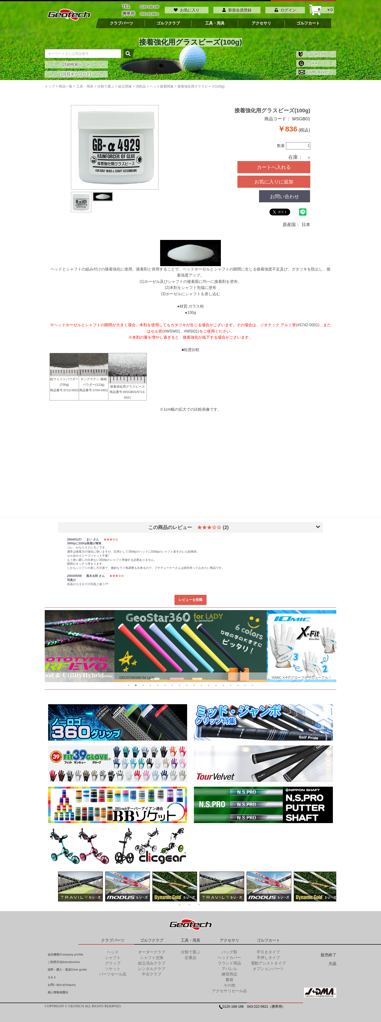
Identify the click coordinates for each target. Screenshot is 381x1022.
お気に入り (186, 9)
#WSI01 (191, 329)
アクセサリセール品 (229, 989)
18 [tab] (252, 683)
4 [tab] (150, 683)
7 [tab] (172, 683)
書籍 (229, 977)
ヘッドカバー (229, 955)
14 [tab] (223, 683)
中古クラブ (151, 972)
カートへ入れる (274, 165)
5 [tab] (157, 683)
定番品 (190, 955)
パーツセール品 (112, 972)
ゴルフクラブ (168, 21)
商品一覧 (65, 84)
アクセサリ (261, 21)
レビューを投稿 (190, 597)
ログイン (285, 9)
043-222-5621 (149, 12)
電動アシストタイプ (268, 961)
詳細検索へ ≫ (76, 62)
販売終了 (328, 953)
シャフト (113, 955)
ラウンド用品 (229, 961)
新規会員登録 (236, 9)
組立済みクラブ (151, 961)
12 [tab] (208, 683)
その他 (229, 983)
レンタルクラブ (151, 967)
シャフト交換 (151, 955)
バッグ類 (229, 950)
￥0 (322, 9)
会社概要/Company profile (65, 952)
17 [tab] (245, 683)
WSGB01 (129, 390)
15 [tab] (230, 683)
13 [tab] (216, 683)
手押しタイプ (268, 955)
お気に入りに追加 (273, 179)
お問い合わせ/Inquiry (62, 982)
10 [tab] (194, 683)
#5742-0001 (307, 323)
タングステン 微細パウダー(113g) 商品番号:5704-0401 (93, 375)
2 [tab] (135, 683)
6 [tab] (165, 683)
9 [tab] (186, 683)
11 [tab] (201, 683)
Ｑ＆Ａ (308, 61)
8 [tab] (179, 683)
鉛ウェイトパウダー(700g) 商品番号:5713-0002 (64, 375)
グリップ (113, 961)
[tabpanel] (190, 644)
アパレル (229, 967)
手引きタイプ (268, 950)
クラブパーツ (121, 21)
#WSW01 (172, 329)
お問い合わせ (313, 70)
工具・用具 (215, 21)
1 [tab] (128, 683)
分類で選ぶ (190, 950)
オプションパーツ (268, 967)
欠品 (332, 961)
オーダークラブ (151, 950)
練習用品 (229, 972)
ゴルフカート (308, 21)
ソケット (113, 967)
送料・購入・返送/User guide (67, 967)
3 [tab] (143, 683)
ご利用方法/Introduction (64, 960)
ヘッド (113, 950)
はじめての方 (313, 52)
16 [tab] (237, 683)
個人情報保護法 (58, 990)
